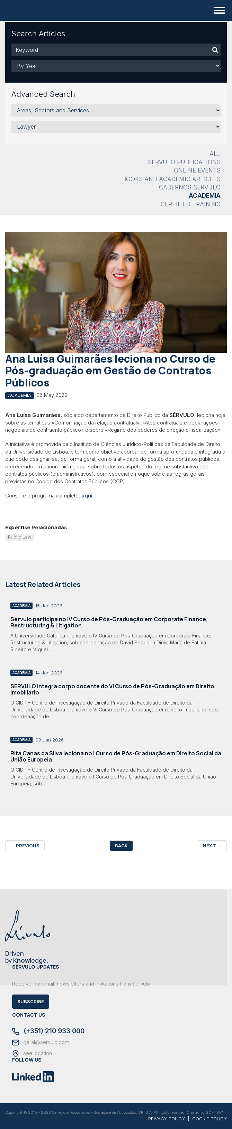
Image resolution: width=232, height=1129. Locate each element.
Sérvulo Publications (184, 162)
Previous (24, 845)
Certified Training (191, 204)
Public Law (20, 537)
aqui (86, 495)
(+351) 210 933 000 (48, 1031)
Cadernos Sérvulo (190, 187)
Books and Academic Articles (171, 179)
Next (212, 845)
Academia (205, 195)
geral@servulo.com (40, 1042)
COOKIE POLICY (209, 1118)
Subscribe (30, 1001)
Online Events (197, 170)
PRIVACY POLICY (166, 1118)
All (215, 153)
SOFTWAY (215, 1112)
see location (32, 1053)
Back (121, 845)
